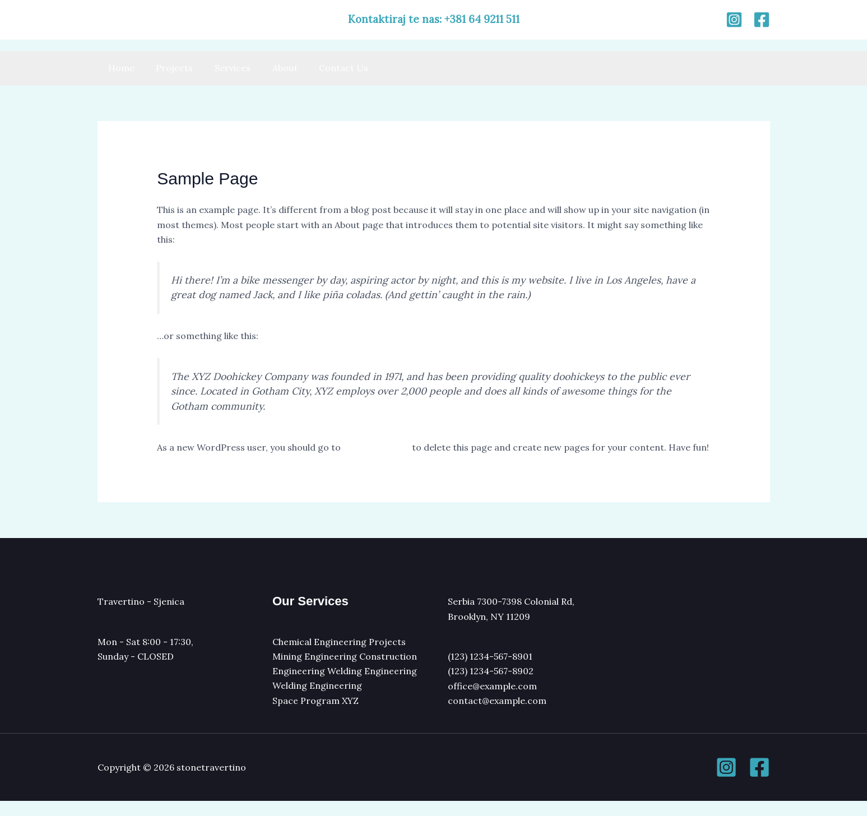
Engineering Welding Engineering (344, 686)
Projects (169, 67)
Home (119, 67)
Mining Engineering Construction (344, 670)
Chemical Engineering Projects (339, 656)
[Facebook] (761, 19)
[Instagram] (734, 19)
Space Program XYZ (315, 715)
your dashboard (377, 447)
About (272, 67)
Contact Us (327, 67)
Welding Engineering (317, 700)
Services (224, 67)
